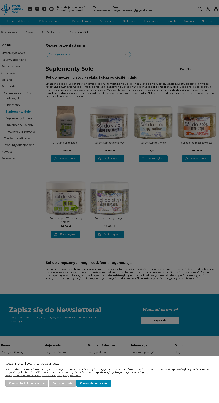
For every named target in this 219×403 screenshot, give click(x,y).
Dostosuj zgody (62, 383)
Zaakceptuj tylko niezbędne (27, 383)
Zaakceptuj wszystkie (94, 383)
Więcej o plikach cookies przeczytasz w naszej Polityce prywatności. (43, 375)
